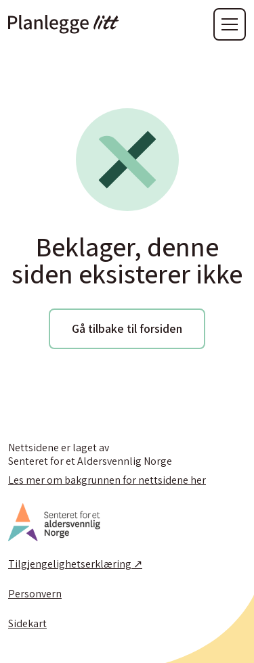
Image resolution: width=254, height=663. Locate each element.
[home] (63, 24)
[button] (229, 24)
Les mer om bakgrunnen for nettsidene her (107, 480)
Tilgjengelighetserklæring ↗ (75, 564)
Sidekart (27, 624)
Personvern (35, 594)
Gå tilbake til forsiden (127, 328)
